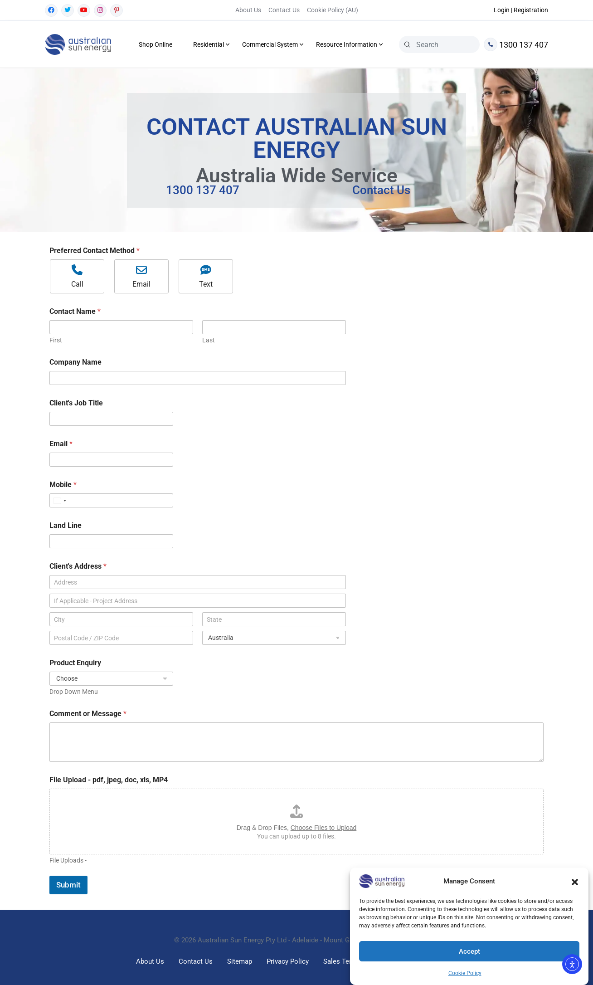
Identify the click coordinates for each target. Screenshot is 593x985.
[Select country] (59, 500)
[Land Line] (111, 541)
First (55, 340)
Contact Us (284, 10)
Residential (208, 44)
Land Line (65, 525)
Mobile (63, 484)
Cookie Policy (464, 973)
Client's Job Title (76, 403)
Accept (469, 951)
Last (208, 340)
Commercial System (270, 44)
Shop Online (155, 44)
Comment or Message (87, 713)
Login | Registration (521, 10)
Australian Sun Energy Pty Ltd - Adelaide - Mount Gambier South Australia (308, 940)
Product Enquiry (75, 662)
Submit (68, 884)
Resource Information (346, 44)
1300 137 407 (516, 44)
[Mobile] (111, 500)
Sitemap (239, 961)
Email (61, 443)
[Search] (407, 44)
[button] (574, 881)
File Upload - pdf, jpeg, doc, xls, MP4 (108, 779)
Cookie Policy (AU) (332, 10)
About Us (248, 10)
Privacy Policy (288, 961)
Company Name (75, 362)
